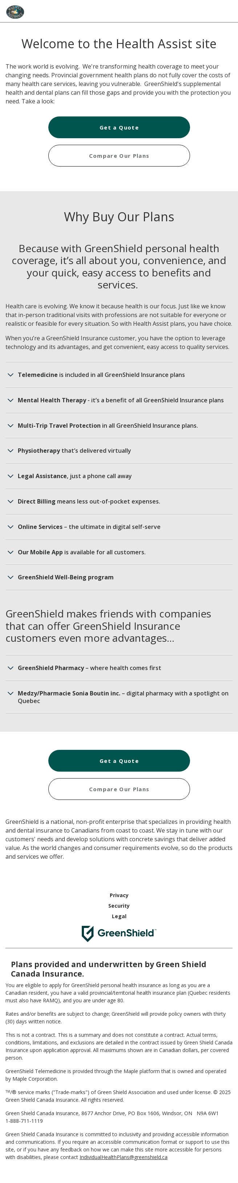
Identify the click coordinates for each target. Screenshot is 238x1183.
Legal (119, 916)
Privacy (119, 895)
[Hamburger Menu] (225, 10)
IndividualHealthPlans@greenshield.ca (124, 1157)
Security (119, 905)
